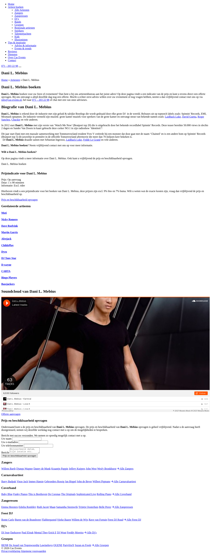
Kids (17, 36)
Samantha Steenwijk (67, 508)
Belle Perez (105, 508)
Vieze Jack (22, 482)
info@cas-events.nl (11, 99)
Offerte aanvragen (10, 414)
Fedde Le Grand (91, 139)
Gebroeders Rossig (54, 482)
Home (11, 4)
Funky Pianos (20, 495)
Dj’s (17, 18)
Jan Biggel (70, 482)
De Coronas (54, 495)
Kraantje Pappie (59, 469)
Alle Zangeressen (122, 508)
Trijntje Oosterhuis (88, 508)
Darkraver (15, 533)
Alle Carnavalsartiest (123, 482)
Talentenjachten (23, 33)
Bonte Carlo (7, 520)
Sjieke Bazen (64, 520)
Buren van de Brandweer (28, 520)
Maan (52, 508)
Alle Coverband (122, 495)
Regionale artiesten (25, 27)
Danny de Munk (42, 469)
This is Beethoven (37, 495)
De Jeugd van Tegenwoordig (24, 546)
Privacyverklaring (10, 552)
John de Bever (84, 482)
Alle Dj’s (90, 533)
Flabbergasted (49, 520)
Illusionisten (21, 39)
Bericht (5, 453)
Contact (12, 60)
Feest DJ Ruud (115, 520)
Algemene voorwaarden (33, 552)
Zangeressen (21, 15)
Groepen (19, 24)
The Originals (68, 495)
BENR (4, 546)
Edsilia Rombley (27, 508)
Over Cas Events (17, 57)
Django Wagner (24, 469)
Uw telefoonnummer (12, 445)
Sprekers (19, 30)
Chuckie (15, 119)
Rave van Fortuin (98, 520)
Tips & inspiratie (17, 42)
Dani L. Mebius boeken (13, 164)
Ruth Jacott (43, 508)
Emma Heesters (9, 508)
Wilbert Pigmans (101, 482)
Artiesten (15, 80)
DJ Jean (5, 533)
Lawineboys (46, 546)
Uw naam (6, 438)
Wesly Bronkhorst (106, 469)
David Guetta (189, 116)
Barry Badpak (8, 482)
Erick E (52, 533)
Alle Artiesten (22, 10)
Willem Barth (8, 469)
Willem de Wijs (80, 520)
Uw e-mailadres (9, 442)
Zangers (19, 13)
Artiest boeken (15, 7)
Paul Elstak (27, 533)
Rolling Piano (104, 495)
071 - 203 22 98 (9, 66)
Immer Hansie (36, 482)
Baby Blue (7, 495)
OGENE (57, 546)
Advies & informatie (25, 45)
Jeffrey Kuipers (77, 469)
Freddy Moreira (75, 533)
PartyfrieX (68, 546)
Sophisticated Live (86, 495)
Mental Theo (41, 533)
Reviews (12, 51)
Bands (18, 21)
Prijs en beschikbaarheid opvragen (19, 199)
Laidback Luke (173, 116)
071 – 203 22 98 (40, 99)
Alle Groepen (100, 546)
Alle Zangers (125, 469)
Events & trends (23, 48)
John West (91, 469)
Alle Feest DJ (132, 520)
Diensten (12, 54)
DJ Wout (61, 533)
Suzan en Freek (83, 546)
